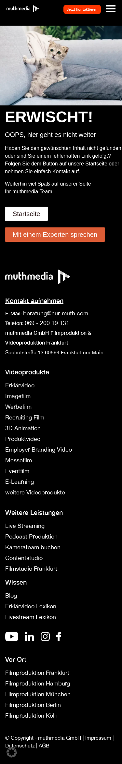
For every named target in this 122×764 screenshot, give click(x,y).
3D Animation (23, 428)
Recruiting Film (24, 417)
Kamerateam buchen (33, 547)
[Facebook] (58, 639)
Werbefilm (18, 406)
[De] (29, 639)
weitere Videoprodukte (35, 492)
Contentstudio (24, 557)
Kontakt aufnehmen (34, 300)
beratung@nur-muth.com (55, 313)
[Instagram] (45, 639)
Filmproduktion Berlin (33, 704)
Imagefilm (18, 396)
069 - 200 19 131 (47, 323)
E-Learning (19, 481)
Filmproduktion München (38, 694)
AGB (44, 745)
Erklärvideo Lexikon (30, 606)
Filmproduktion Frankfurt (37, 672)
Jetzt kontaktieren (82, 9)
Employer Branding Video (38, 449)
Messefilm (18, 460)
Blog (11, 595)
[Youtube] (11, 639)
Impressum (98, 738)
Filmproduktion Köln (31, 715)
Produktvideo (22, 438)
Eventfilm (17, 470)
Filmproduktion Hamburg (37, 683)
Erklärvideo (19, 385)
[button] (11, 752)
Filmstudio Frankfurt (31, 568)
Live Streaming (25, 525)
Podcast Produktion (31, 536)
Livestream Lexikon (30, 616)
